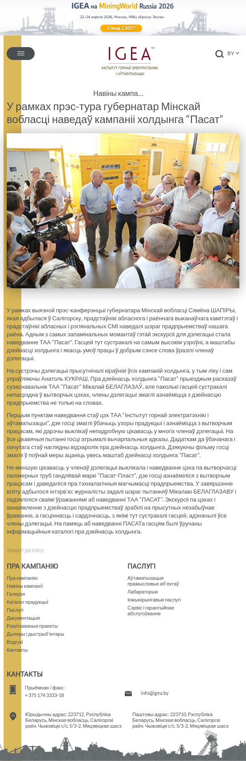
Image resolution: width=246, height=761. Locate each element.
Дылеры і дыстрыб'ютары (35, 634)
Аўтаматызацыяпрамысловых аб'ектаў (153, 580)
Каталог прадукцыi (27, 602)
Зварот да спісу (25, 550)
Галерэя (16, 594)
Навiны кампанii (25, 586)
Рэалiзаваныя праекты (32, 626)
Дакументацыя (23, 618)
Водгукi (15, 642)
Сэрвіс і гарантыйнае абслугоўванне (151, 610)
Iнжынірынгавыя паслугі (154, 599)
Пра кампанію (22, 578)
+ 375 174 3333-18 (44, 695)
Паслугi (15, 610)
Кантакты (17, 650)
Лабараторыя (142, 591)
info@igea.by (155, 693)
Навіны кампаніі (118, 93)
